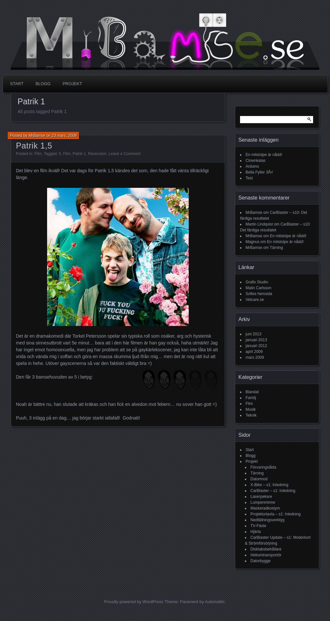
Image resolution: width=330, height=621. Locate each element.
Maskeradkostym (265, 508)
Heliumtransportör (265, 555)
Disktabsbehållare (265, 549)
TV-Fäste (258, 526)
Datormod (259, 479)
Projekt (72, 83)
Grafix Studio (257, 282)
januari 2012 (256, 345)
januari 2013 (256, 340)
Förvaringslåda (263, 467)
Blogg (42, 83)
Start (16, 83)
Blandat (252, 392)
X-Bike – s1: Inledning (269, 485)
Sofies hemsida (259, 293)
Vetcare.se (255, 299)
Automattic (215, 601)
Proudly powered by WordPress (133, 601)
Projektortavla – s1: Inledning (275, 514)
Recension (97, 153)
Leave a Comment (124, 153)
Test (249, 178)
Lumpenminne (262, 502)
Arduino (252, 166)
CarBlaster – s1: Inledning (272, 490)
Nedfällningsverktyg (267, 520)
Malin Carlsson (258, 288)
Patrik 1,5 (34, 145)
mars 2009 (255, 357)
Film (38, 153)
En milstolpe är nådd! (264, 154)
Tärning (276, 247)
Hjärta (255, 531)
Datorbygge (260, 561)
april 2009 (254, 351)
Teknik (251, 415)
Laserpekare (261, 496)
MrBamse (37, 135)
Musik (251, 409)
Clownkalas (255, 160)
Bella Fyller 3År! (259, 172)
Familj (251, 397)
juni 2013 (253, 334)
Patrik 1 (79, 153)
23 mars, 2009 (64, 135)
